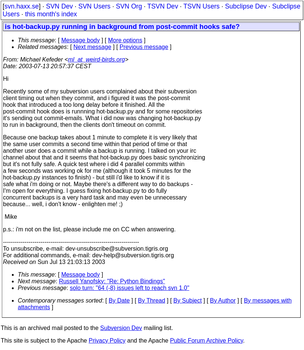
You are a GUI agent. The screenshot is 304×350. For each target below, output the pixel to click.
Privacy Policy (107, 340)
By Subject (187, 300)
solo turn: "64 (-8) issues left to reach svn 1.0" (130, 288)
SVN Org (129, 6)
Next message (92, 47)
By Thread (152, 300)
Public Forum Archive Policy (206, 340)
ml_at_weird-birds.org (96, 59)
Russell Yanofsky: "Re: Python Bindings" (112, 281)
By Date (119, 300)
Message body (80, 40)
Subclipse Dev (246, 6)
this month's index (51, 14)
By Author (222, 300)
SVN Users (94, 6)
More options (125, 40)
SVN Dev (59, 6)
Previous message (144, 47)
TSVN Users (201, 6)
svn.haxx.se (21, 6)
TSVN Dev (162, 6)
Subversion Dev (121, 328)
